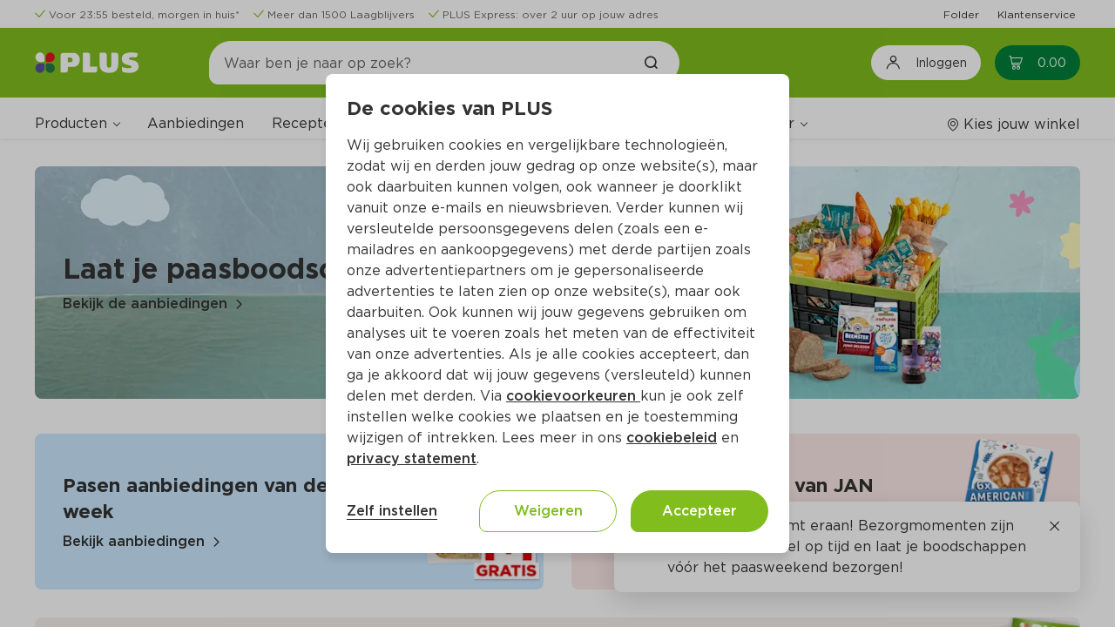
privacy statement (411, 458)
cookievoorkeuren (573, 396)
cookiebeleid (671, 437)
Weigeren (548, 510)
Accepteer (699, 510)
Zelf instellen (392, 510)
